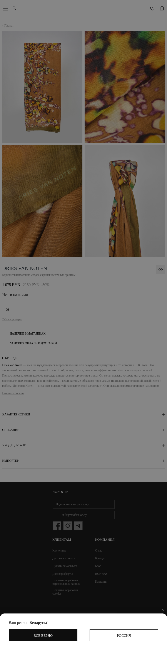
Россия (124, 635)
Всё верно (43, 635)
